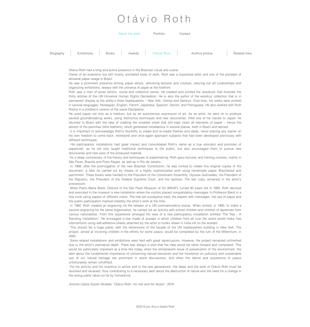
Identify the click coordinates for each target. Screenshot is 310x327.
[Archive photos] (202, 53)
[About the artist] (129, 33)
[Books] (110, 53)
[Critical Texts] (161, 53)
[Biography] (57, 53)
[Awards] (133, 53)
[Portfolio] (159, 33)
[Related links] (242, 53)
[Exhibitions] (85, 53)
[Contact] (184, 33)
